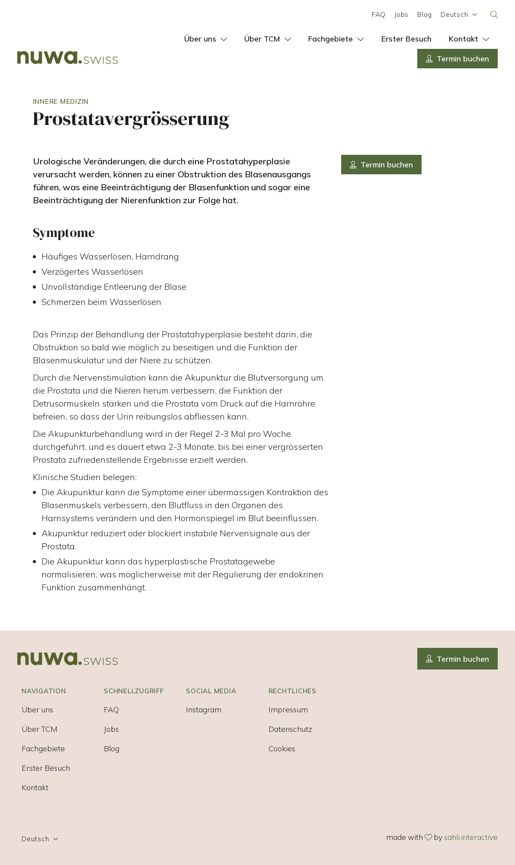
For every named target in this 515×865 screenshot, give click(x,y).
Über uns (37, 709)
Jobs (401, 14)
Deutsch (459, 14)
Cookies (282, 748)
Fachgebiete (43, 748)
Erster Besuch (46, 767)
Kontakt (35, 787)
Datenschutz (290, 729)
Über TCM (40, 729)
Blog (424, 14)
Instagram (203, 709)
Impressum (288, 709)
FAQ (379, 14)
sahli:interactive (471, 837)
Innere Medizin (61, 101)
